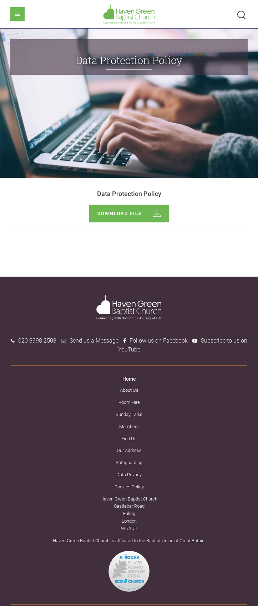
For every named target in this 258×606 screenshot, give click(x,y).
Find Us (129, 438)
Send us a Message (94, 340)
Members (129, 426)
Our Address (129, 450)
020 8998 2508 (37, 340)
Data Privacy (129, 474)
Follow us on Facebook (159, 340)
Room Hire (129, 402)
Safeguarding (129, 462)
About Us (129, 390)
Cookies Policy (129, 486)
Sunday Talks (129, 414)
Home (129, 379)
